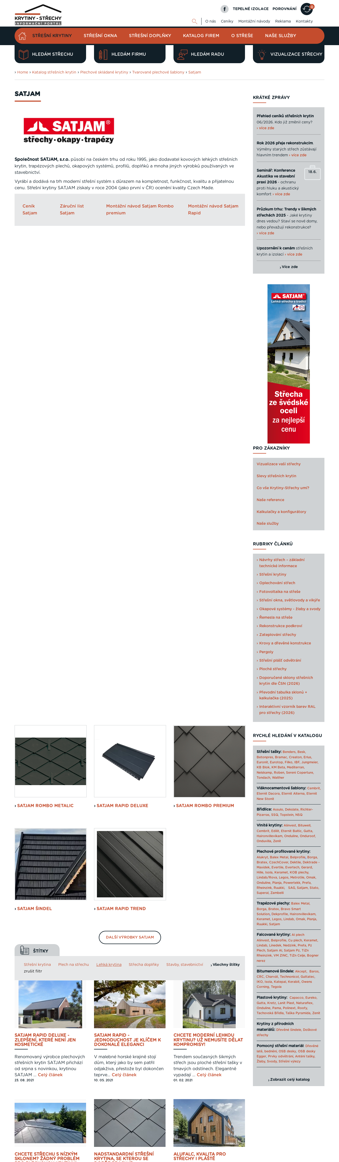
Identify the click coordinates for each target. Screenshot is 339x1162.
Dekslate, (292, 809)
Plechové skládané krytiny (104, 72)
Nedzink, (290, 945)
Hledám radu (200, 55)
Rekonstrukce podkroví (280, 626)
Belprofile (297, 857)
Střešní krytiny (52, 36)
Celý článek (50, 594)
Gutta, (308, 831)
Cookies (292, 1139)
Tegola (276, 986)
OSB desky (287, 1051)
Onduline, (291, 836)
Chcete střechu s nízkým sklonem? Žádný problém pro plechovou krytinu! (47, 678)
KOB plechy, (299, 872)
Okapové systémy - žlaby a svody (289, 609)
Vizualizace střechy (289, 55)
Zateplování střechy (277, 635)
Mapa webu (273, 1139)
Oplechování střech (277, 583)
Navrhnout (34, 1023)
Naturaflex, (304, 1003)
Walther (278, 777)
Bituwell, (304, 825)
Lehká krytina (109, 484)
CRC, (261, 976)
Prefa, (306, 882)
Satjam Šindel (34, 428)
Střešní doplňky (150, 36)
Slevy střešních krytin (276, 476)
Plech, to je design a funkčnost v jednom (41, 917)
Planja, (277, 882)
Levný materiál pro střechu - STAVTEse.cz (137, 1157)
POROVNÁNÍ (285, 9)
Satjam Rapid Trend (121, 428)
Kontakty (304, 21)
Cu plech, (295, 940)
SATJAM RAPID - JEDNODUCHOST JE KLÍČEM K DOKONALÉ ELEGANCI (127, 559)
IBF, (297, 762)
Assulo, (278, 809)
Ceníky (227, 21)
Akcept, (301, 971)
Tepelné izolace (186, 1157)
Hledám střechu (46, 55)
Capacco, (296, 997)
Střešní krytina (37, 484)
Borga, (312, 857)
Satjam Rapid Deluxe (122, 325)
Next (240, 1050)
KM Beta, (278, 767)
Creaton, (295, 757)
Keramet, (281, 872)
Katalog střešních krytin (54, 72)
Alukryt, (263, 857)
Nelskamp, (265, 772)
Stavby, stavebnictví (184, 484)
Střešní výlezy (290, 1061)
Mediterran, (296, 767)
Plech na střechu (73, 484)
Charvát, (272, 976)
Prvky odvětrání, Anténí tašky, (291, 1056)
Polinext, (289, 1008)
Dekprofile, (280, 914)
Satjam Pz (292, 950)
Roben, (279, 772)
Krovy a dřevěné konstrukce (285, 643)
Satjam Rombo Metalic (45, 325)
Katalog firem (201, 36)
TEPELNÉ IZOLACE (251, 9)
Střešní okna (100, 36)
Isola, (269, 872)
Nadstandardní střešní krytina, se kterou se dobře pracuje (124, 678)
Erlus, (308, 757)
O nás (210, 21)
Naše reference (270, 500)
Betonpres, (265, 757)
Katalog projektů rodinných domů (227, 1157)
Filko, (289, 762)
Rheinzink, (265, 887)
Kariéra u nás (314, 1139)
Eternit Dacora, (268, 793)
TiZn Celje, (297, 955)
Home (22, 72)
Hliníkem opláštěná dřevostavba (198, 797)
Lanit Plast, (286, 1003)
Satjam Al (274, 950)
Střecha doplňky (144, 484)
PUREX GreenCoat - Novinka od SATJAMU (129, 917)
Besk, (301, 752)
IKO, (260, 981)
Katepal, (280, 981)
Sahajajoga (265, 1157)
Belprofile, (279, 940)
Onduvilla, (264, 841)
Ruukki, (279, 887)
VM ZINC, (281, 955)
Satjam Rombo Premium (205, 325)
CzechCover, (279, 862)
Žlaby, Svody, (267, 1061)
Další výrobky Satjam (130, 457)
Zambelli (277, 892)
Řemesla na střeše (275, 617)
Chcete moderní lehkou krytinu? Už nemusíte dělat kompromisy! (208, 559)
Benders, (289, 752)
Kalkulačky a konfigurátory (281, 512)
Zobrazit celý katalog (290, 1080)
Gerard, (307, 867)
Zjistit (28, 1063)
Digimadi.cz (81, 1145)
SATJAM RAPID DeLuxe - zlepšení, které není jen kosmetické (45, 559)
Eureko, (311, 997)
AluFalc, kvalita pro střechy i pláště (199, 676)
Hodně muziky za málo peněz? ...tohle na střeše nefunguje (125, 799)
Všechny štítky (226, 484)
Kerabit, (294, 981)
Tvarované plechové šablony (158, 72)
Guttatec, (308, 976)
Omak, (311, 877)
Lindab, (289, 919)
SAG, (292, 887)
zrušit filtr (33, 491)
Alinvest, (290, 825)
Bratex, (262, 862)
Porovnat (33, 1043)
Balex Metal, (279, 857)
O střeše (242, 36)
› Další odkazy (288, 1157)
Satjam (194, 72)
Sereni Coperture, (300, 772)
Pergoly (266, 652)
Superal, (263, 892)
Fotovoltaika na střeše (279, 592)
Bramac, (281, 757)
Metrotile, (297, 877)
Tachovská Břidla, (270, 1013)
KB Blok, (263, 767)
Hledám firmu (122, 55)
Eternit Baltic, (291, 831)
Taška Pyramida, (298, 1013)
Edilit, (275, 831)
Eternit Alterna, (293, 793)
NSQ (298, 814)
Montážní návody (254, 21)
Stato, (314, 887)
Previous (91, 1050)
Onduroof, (308, 836)
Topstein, (287, 814)
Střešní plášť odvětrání (280, 660)
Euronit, (263, 762)
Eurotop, (277, 762)
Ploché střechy (273, 669)
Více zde (290, 267)
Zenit (277, 841)
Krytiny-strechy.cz (87, 1157)
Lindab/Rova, (267, 877)
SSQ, (275, 814)
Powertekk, (292, 882)
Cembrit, (314, 788)
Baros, (314, 971)
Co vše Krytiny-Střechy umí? (283, 488)
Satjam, (303, 887)
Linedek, (275, 945)
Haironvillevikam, (270, 836)
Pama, (277, 1008)
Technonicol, (290, 976)
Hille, (260, 872)
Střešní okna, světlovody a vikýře (289, 600)
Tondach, (264, 777)
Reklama (283, 21)
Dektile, (296, 862)
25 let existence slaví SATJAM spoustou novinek (47, 797)
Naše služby (280, 36)
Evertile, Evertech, (285, 867)
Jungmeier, (309, 762)
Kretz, (272, 1003)
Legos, (284, 877)
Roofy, (302, 1008)
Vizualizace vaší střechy (279, 464)
